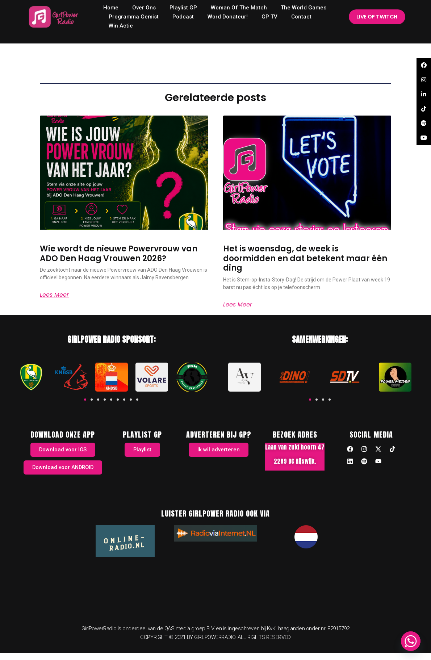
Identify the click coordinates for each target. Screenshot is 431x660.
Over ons (144, 7)
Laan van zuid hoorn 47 (295, 447)
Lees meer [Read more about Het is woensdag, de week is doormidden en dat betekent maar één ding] (237, 305)
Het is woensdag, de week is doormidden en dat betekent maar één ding (305, 258)
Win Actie (121, 25)
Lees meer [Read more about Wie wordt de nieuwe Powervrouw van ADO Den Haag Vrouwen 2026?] (54, 295)
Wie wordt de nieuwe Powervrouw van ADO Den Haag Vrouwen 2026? (118, 253)
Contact (301, 16)
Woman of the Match (239, 7)
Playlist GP (183, 7)
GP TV (269, 16)
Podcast (183, 16)
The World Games (303, 7)
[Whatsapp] (410, 641)
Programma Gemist (134, 16)
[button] (85, 399)
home (110, 7)
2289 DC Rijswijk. (295, 461)
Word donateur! (228, 16)
